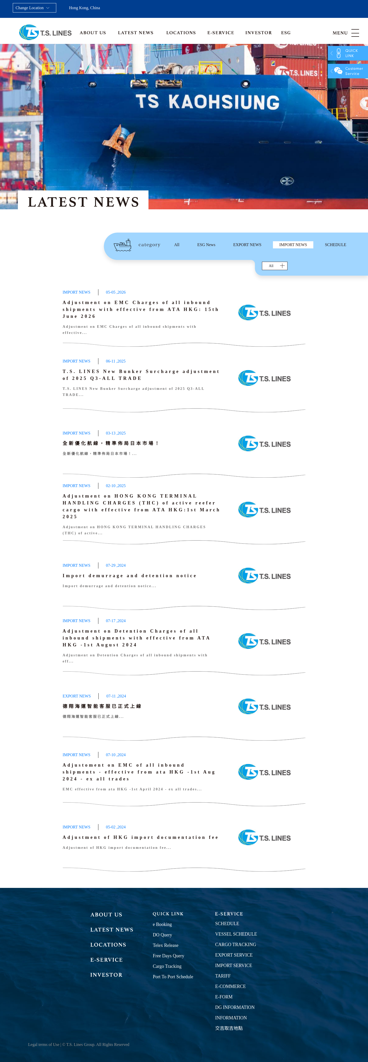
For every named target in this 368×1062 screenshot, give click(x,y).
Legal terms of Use (43, 1044)
